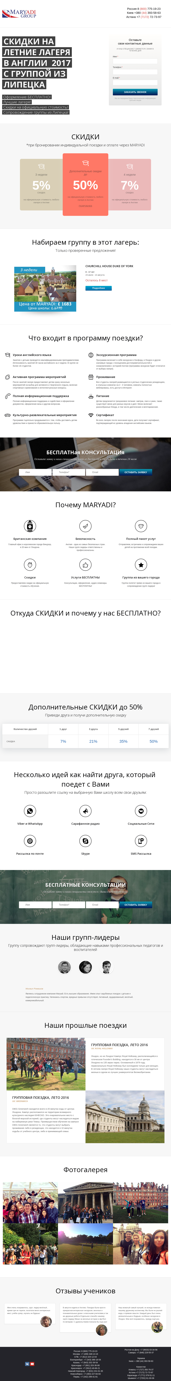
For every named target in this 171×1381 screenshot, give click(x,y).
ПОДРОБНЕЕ (85, 206)
